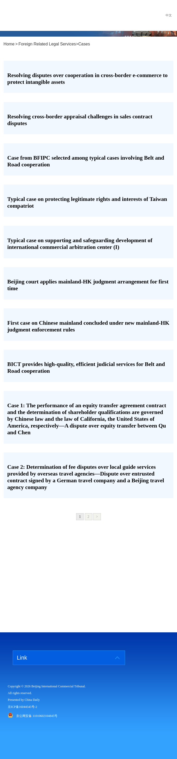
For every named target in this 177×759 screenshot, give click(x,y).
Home (9, 44)
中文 (169, 15)
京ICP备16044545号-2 (22, 707)
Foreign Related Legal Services (47, 44)
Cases (84, 44)
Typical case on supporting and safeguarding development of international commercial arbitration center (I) (79, 243)
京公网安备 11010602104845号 (36, 716)
